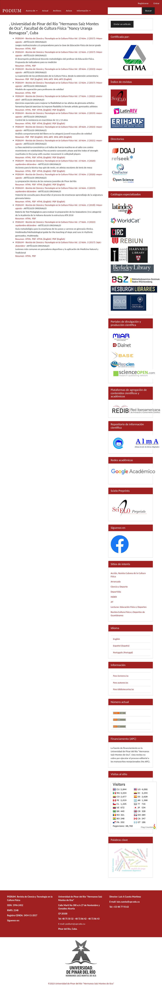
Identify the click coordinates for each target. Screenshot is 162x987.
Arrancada (116, 581)
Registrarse (143, 3)
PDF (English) (36, 79)
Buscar (148, 10)
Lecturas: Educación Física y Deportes (128, 607)
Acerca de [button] (31, 10)
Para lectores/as (120, 675)
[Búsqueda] (125, 10)
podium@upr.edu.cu (75, 923)
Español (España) (121, 645)
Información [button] (83, 10)
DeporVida (116, 591)
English (116, 639)
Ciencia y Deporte (119, 586)
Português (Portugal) (123, 652)
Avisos (69, 10)
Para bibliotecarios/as (123, 689)
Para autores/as (120, 682)
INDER (114, 596)
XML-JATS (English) (63, 79)
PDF (34, 48)
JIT (112, 601)
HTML (28, 48)
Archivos (57, 10)
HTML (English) (44, 109)
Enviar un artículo (122, 24)
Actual (45, 10)
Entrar (156, 3)
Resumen (19, 48)
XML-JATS (48, 79)
